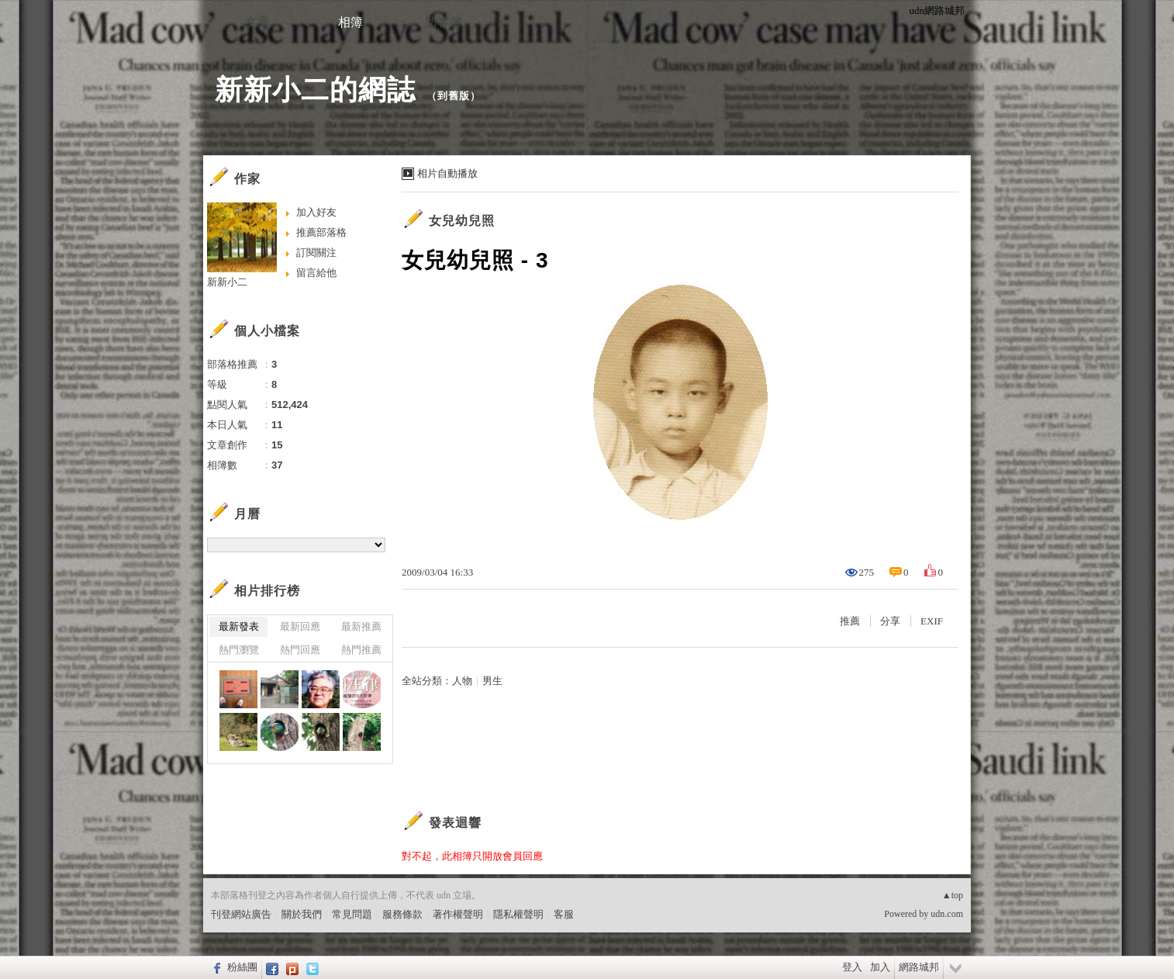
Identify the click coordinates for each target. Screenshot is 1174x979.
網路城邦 (919, 967)
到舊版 (453, 96)
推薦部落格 (321, 232)
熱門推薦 (361, 650)
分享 (890, 621)
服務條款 (402, 914)
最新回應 (300, 626)
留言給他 (316, 272)
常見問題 (352, 914)
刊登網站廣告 (241, 914)
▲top (952, 895)
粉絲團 (242, 967)
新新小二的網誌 (315, 90)
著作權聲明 (458, 914)
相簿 (350, 22)
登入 (852, 967)
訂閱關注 (316, 252)
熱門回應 (300, 650)
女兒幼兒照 (462, 220)
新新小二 (227, 282)
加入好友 (316, 212)
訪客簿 (443, 22)
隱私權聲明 (518, 914)
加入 (880, 967)
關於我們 (301, 914)
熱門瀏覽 (239, 650)
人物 (462, 681)
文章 (257, 22)
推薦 (850, 621)
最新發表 (239, 626)
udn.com (947, 913)
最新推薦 (361, 626)
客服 (564, 914)
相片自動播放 (447, 173)
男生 (492, 681)
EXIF (931, 621)
